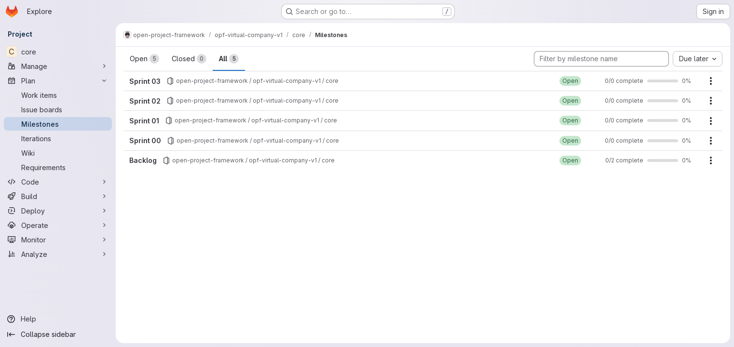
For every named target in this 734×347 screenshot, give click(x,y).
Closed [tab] (189, 59)
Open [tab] (144, 59)
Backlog (143, 160)
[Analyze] (58, 254)
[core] (58, 51)
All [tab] (229, 59)
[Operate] (58, 225)
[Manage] (58, 66)
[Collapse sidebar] (58, 334)
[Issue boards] (58, 109)
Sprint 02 (145, 101)
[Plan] (58, 80)
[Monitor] (58, 239)
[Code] (58, 181)
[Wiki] (58, 153)
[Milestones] (58, 124)
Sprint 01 (144, 121)
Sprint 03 (145, 81)
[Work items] (58, 95)
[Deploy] (58, 210)
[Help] (58, 319)
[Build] (58, 196)
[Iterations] (58, 138)
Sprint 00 (145, 140)
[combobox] (697, 59)
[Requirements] (58, 167)
